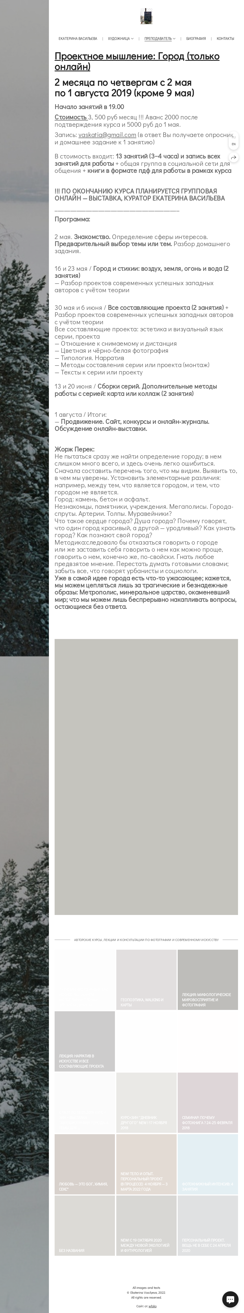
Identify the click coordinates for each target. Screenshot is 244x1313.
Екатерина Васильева (78, 38)
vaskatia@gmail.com (107, 134)
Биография (196, 38)
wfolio (153, 1306)
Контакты (225, 38)
